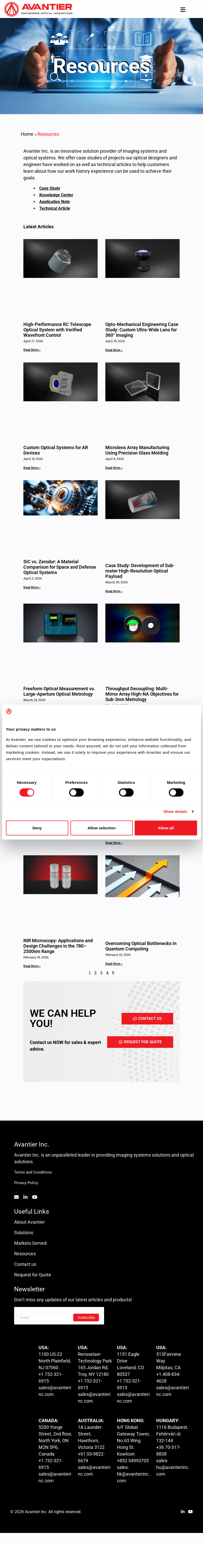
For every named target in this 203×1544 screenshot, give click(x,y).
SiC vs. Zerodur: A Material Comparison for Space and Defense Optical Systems (59, 567)
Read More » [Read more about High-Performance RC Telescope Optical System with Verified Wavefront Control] (32, 350)
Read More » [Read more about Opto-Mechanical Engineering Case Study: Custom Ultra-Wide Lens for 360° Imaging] (114, 350)
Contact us (25, 1264)
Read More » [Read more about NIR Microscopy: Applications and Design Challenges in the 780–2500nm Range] (32, 966)
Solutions (23, 1232)
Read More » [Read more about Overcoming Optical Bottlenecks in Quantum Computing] (114, 964)
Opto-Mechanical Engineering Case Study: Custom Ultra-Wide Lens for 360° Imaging (141, 330)
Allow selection (101, 827)
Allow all (166, 827)
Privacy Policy (26, 1182)
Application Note (54, 201)
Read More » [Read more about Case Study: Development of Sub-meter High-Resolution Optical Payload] (114, 591)
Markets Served (30, 1243)
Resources (25, 1253)
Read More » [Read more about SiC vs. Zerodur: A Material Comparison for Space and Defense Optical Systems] (32, 587)
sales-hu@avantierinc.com (172, 1467)
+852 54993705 (133, 1460)
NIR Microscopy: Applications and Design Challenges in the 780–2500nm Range (58, 946)
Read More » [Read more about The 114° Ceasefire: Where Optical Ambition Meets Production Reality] (114, 843)
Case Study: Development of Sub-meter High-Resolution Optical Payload (140, 571)
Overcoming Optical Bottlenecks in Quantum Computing (141, 946)
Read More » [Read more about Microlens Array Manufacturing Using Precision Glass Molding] (114, 468)
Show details (175, 811)
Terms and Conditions (33, 1172)
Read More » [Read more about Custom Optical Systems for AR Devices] (32, 468)
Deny (37, 827)
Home (27, 134)
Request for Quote (32, 1274)
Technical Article (54, 208)
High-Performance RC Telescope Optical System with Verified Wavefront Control (57, 330)
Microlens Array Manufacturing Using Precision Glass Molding (137, 450)
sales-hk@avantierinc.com (133, 1474)
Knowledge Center (56, 195)
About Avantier (29, 1222)
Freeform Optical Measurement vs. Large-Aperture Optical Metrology (59, 691)
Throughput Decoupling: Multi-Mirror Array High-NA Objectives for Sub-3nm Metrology (142, 694)
